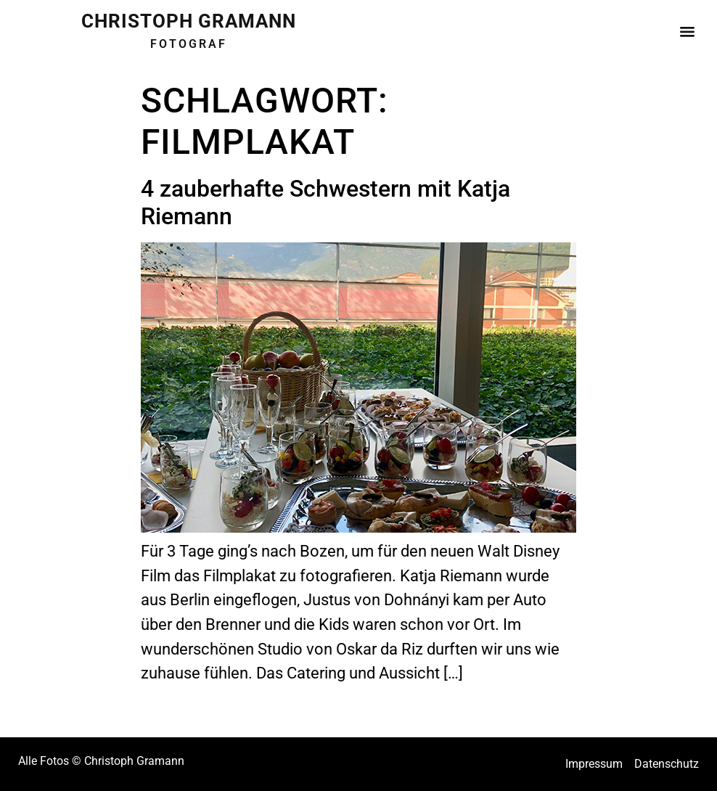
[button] (687, 28)
